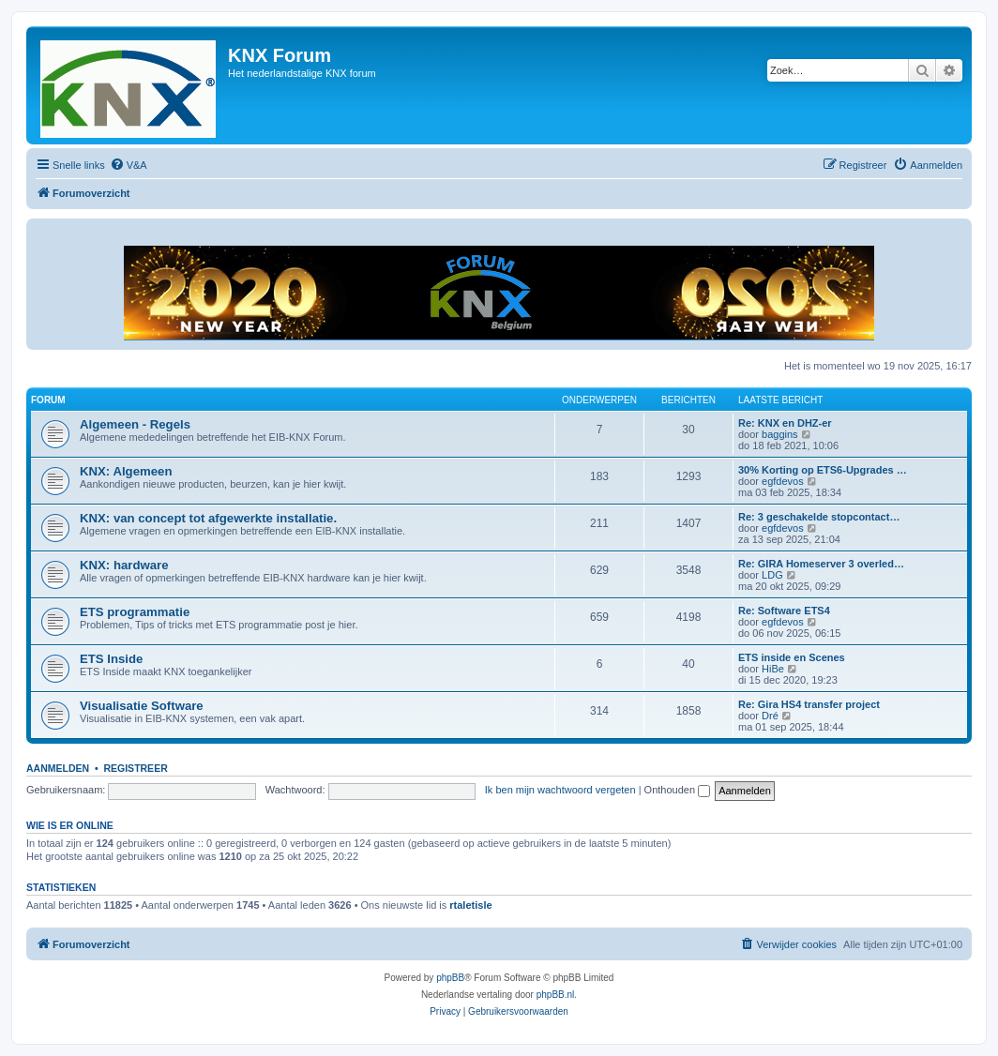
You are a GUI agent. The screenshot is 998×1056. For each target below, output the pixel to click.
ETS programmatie (134, 612)
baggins (780, 434)
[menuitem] (128, 165)
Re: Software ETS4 (784, 610)
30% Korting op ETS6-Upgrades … (822, 469)
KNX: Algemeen (126, 471)
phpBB (450, 978)
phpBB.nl (556, 994)
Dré (770, 715)
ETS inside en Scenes (791, 657)
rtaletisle (470, 905)
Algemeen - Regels (135, 424)
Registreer (135, 768)
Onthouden (677, 789)
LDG (772, 575)
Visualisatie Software (142, 706)
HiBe (773, 668)
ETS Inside (111, 659)
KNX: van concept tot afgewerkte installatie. (208, 518)
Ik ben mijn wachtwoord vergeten (560, 789)
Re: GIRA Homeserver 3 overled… (821, 563)
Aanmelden (57, 768)
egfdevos (783, 481)
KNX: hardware (124, 565)
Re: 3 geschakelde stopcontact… (819, 516)
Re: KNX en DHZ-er (785, 423)
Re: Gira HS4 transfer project (809, 704)
